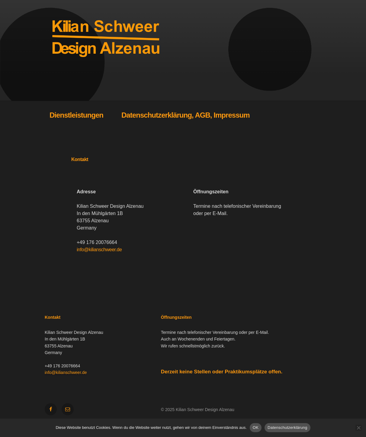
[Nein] (358, 428)
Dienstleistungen (76, 115)
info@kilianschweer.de (99, 249)
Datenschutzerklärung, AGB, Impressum (185, 115)
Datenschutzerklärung (287, 427)
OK (255, 427)
